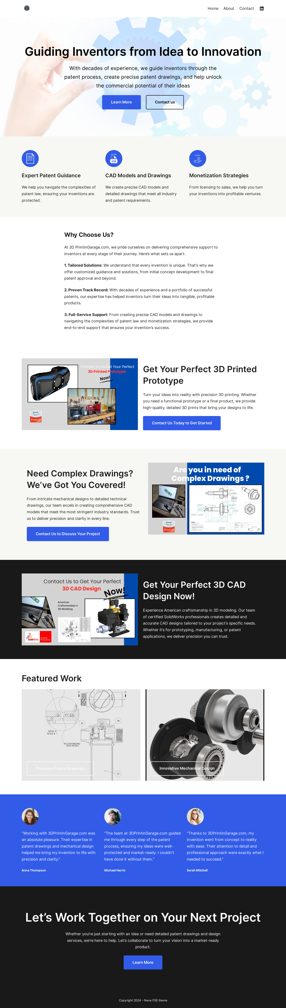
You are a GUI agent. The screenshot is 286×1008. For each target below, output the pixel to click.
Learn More (121, 102)
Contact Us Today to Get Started (182, 423)
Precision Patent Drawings (60, 768)
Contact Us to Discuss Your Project (68, 534)
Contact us (165, 102)
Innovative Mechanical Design (187, 768)
